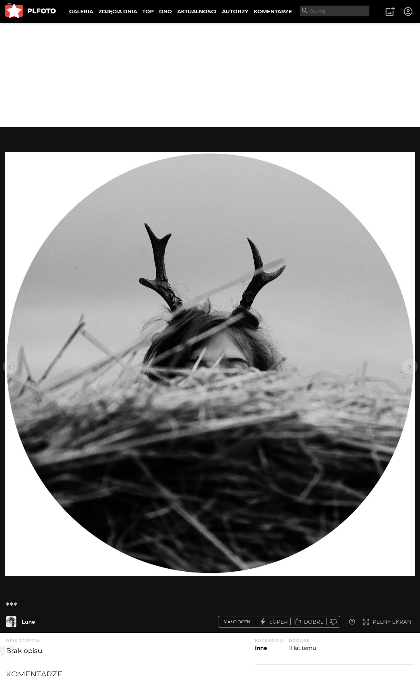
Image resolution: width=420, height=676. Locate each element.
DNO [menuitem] (165, 11)
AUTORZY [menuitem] (235, 11)
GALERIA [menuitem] (81, 11)
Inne (261, 648)
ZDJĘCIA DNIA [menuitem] (117, 11)
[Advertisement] (210, 75)
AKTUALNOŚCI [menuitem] (197, 11)
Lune (28, 621)
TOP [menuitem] (148, 11)
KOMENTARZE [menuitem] (273, 11)
